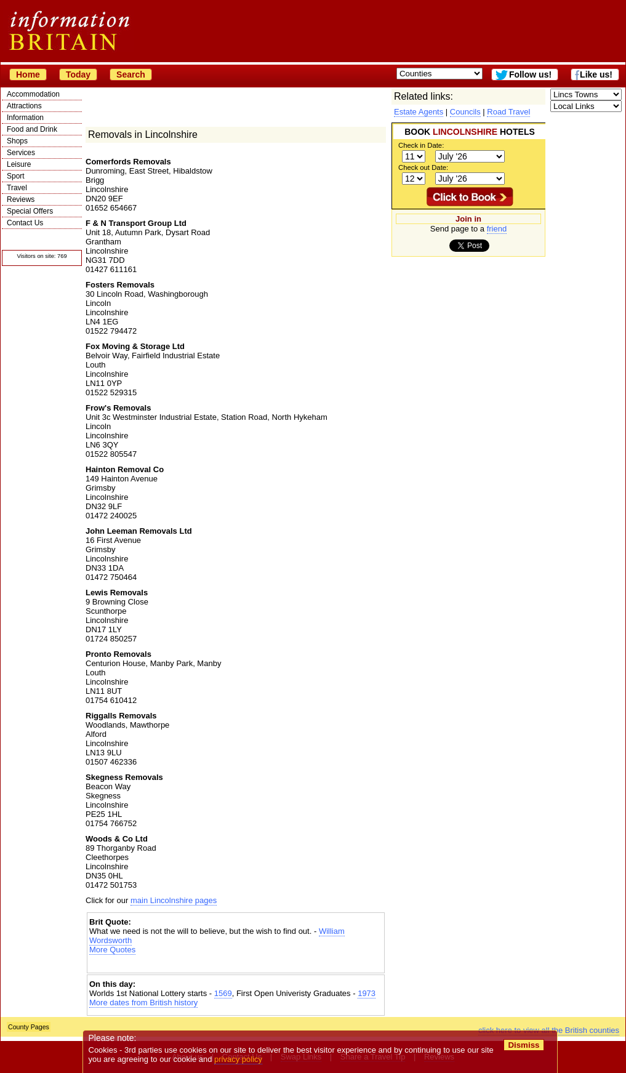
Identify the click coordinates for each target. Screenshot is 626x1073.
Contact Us (25, 223)
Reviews (20, 199)
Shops (17, 141)
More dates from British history (143, 1002)
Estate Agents (418, 111)
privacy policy (238, 1059)
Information (25, 117)
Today (78, 74)
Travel (17, 187)
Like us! (596, 74)
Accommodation (33, 94)
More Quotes (112, 949)
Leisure (19, 164)
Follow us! (530, 74)
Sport (16, 176)
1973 (366, 993)
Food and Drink (32, 129)
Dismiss (523, 1045)
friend (497, 228)
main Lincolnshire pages (173, 900)
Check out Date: (423, 167)
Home (28, 74)
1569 (223, 993)
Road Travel (508, 111)
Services (21, 152)
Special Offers (30, 211)
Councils (465, 111)
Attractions (24, 106)
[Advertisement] (236, 965)
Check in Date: (421, 145)
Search (130, 74)
